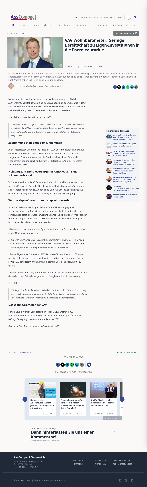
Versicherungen (99, 25)
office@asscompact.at (28, 467)
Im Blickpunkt (64, 25)
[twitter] (119, 87)
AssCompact (26, 480)
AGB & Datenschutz (122, 464)
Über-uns (109, 17)
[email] (136, 87)
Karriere (78, 464)
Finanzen (24, 25)
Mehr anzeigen (115, 418)
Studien (130, 25)
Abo (120, 17)
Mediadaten (100, 460)
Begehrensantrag (122, 460)
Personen (81, 25)
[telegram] (132, 87)
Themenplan (100, 464)
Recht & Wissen (42, 25)
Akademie (86, 17)
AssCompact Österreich (29, 457)
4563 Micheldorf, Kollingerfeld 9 (28, 461)
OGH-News (117, 25)
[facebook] (115, 87)
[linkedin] (123, 87)
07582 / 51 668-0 (25, 464)
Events (98, 17)
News (76, 17)
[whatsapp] (128, 87)
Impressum (78, 460)
